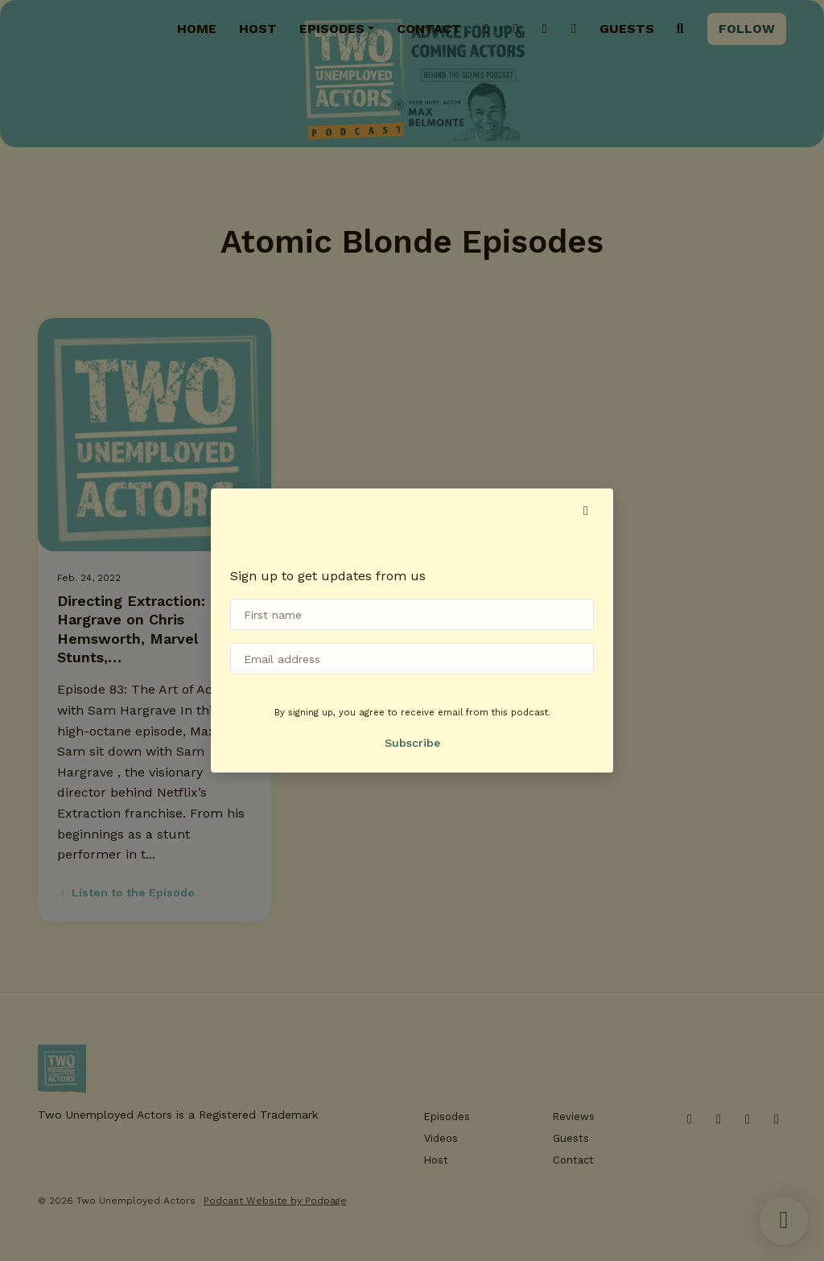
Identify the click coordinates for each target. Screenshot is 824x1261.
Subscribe (412, 742)
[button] (586, 511)
